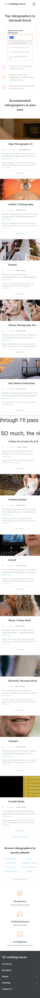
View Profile (20, 173)
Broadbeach (11, 863)
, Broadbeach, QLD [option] (17, 43)
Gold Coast (10, 867)
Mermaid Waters (10, 858)
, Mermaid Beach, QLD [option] (18, 47)
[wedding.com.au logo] (14, 958)
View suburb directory (20, 879)
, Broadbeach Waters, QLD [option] (18, 58)
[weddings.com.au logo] (15, 4)
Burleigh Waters (10, 871)
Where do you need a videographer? (15, 32)
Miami (29, 858)
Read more (6, 159)
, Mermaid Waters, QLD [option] (19, 52)
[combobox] (20, 37)
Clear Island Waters (29, 867)
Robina (29, 871)
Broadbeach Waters (29, 863)
